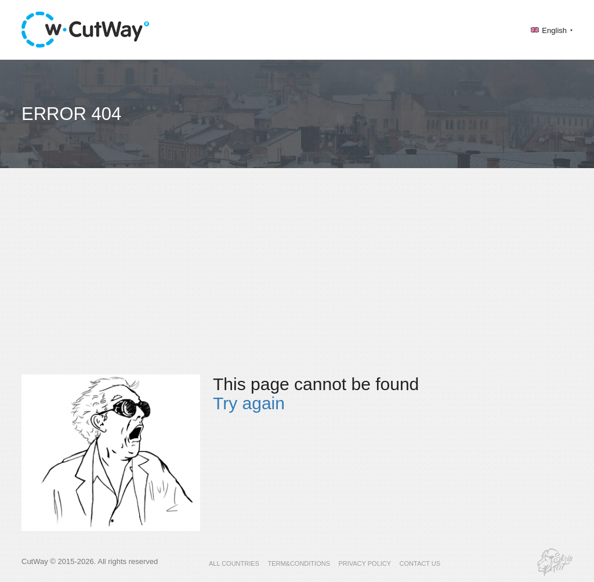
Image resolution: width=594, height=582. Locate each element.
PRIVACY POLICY (364, 563)
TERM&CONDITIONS (298, 563)
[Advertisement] (297, 282)
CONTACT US (420, 563)
